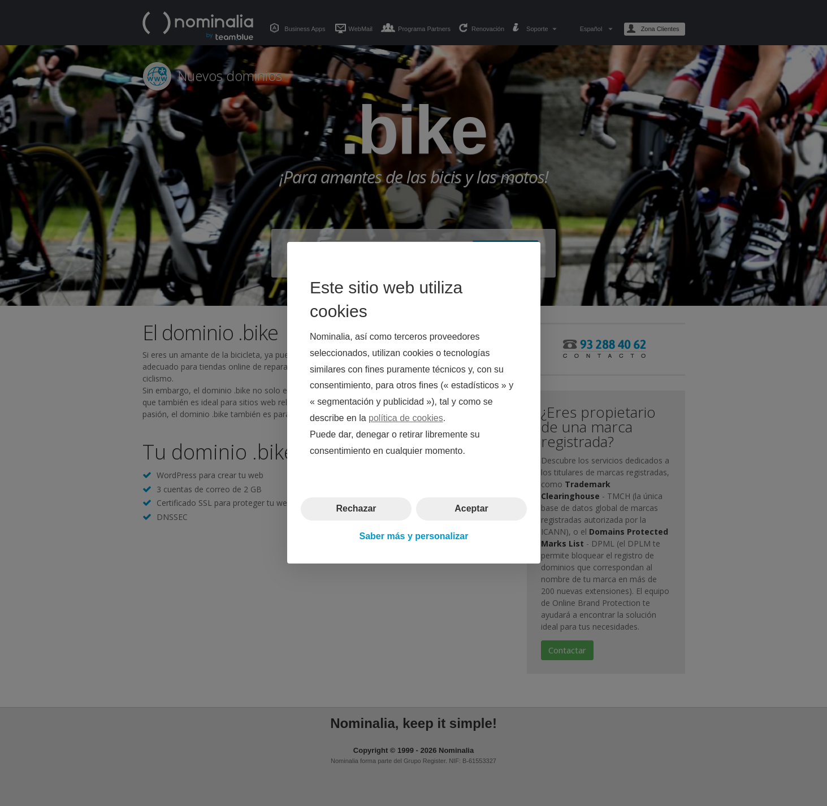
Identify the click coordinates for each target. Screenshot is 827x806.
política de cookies (406, 418)
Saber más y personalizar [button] (413, 536)
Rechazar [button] (356, 509)
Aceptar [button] (471, 509)
